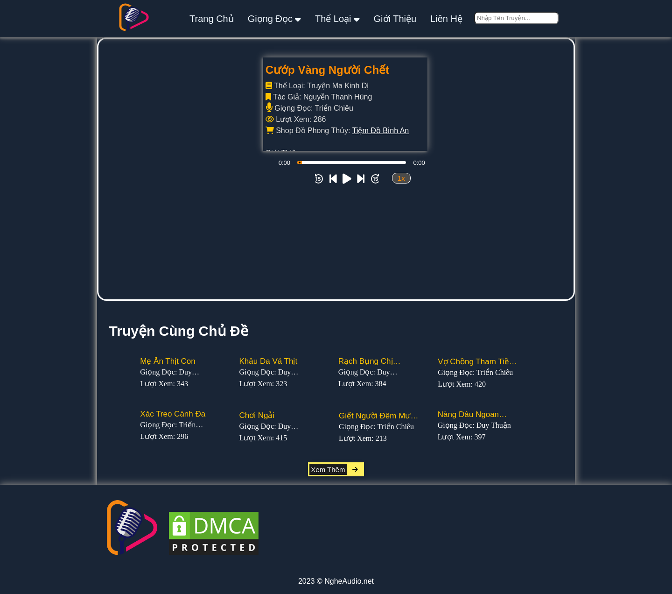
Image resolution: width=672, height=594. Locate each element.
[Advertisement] (336, 229)
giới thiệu (395, 19)
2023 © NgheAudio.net (336, 581)
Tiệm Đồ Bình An (380, 130)
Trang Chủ (211, 19)
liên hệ (446, 19)
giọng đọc (274, 18)
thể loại (337, 18)
